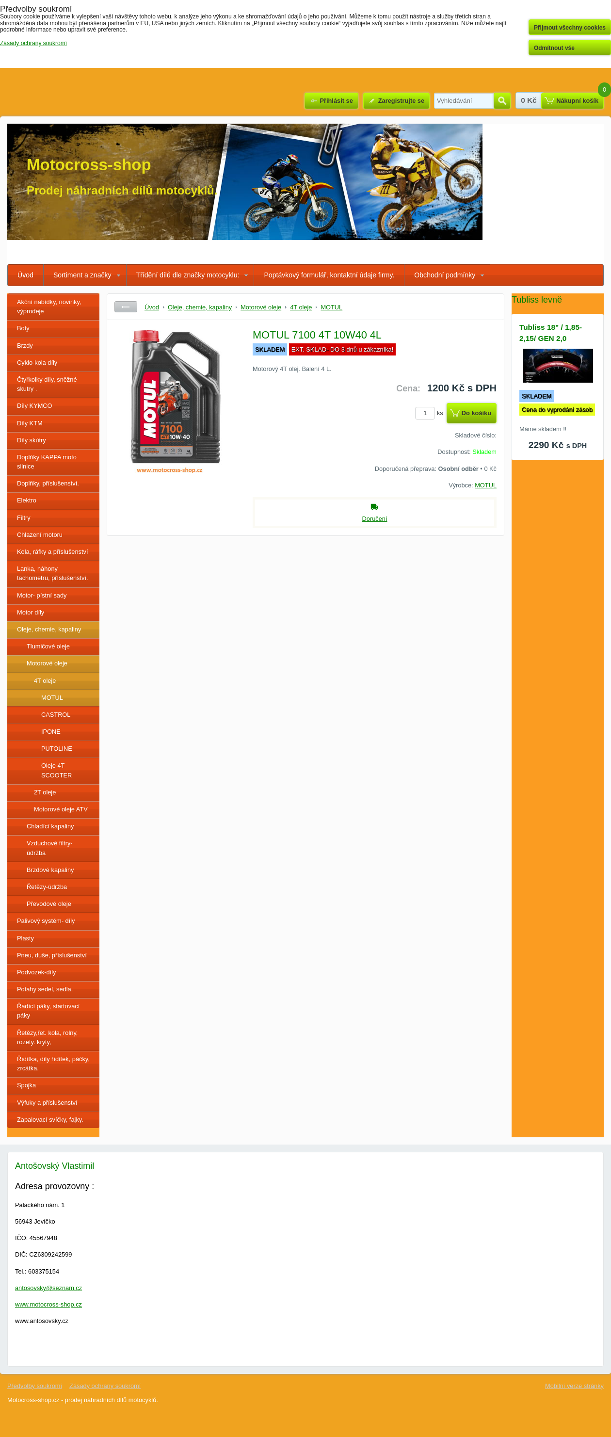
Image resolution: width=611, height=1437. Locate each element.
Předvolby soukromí (34, 1385)
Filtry (24, 517)
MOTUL (52, 697)
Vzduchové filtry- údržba (50, 848)
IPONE (51, 731)
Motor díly (30, 612)
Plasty (25, 938)
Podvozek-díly (36, 972)
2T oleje (45, 792)
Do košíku (476, 413)
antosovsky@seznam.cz (48, 1288)
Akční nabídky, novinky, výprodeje (49, 306)
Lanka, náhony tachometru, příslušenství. (52, 573)
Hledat (502, 101)
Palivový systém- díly (46, 920)
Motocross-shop (89, 165)
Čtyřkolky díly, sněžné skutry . (47, 384)
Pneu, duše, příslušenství (52, 955)
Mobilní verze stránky (574, 1385)
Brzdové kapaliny (50, 869)
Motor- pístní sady (41, 595)
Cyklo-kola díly (37, 362)
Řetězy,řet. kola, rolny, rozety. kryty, (47, 1037)
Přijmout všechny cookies (570, 27)
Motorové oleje (47, 663)
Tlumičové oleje (48, 646)
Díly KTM (30, 423)
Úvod (25, 275)
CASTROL (55, 714)
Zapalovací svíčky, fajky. (50, 1119)
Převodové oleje (49, 903)
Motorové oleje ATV (61, 809)
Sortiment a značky (82, 275)
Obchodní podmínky (444, 275)
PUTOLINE (56, 748)
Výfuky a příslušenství (47, 1102)
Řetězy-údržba (47, 886)
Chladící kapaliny (50, 826)
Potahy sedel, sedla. (45, 989)
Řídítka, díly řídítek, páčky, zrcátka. (53, 1063)
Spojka (26, 1085)
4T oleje (45, 680)
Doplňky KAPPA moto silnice (47, 461)
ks (430, 413)
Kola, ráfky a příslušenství (52, 551)
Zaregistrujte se (401, 100)
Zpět (125, 306)
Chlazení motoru (40, 534)
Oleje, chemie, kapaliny (49, 629)
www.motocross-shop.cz (48, 1304)
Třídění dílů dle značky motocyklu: (188, 275)
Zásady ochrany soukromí (105, 1385)
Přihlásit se (336, 100)
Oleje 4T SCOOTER (56, 770)
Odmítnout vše (554, 48)
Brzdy (25, 345)
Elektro (26, 500)
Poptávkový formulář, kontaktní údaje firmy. (329, 275)
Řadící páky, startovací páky (48, 1010)
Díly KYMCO (34, 405)
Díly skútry (31, 440)
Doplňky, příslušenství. (48, 483)
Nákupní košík (577, 100)
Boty (23, 328)
